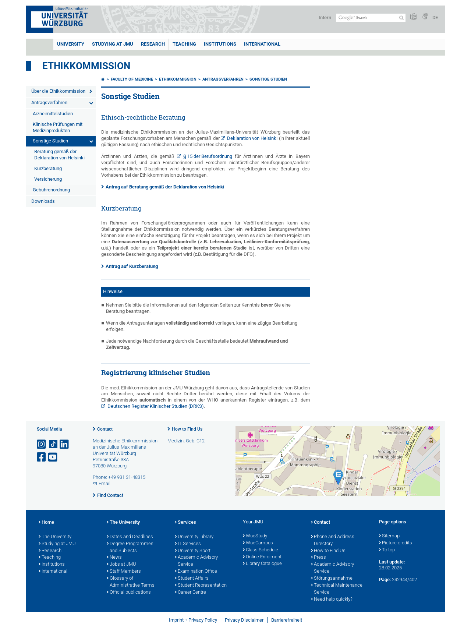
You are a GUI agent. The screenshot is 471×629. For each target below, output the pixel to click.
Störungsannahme (332, 578)
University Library (194, 537)
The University (55, 537)
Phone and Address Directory (332, 540)
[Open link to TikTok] (53, 444)
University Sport (192, 551)
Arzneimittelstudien (53, 113)
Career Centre (190, 592)
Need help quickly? (332, 599)
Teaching (184, 44)
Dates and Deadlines (130, 537)
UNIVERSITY (70, 44)
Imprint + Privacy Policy (193, 620)
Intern (325, 17)
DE (435, 17)
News (114, 557)
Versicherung (48, 179)
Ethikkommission (86, 65)
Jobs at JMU (121, 564)
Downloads (43, 201)
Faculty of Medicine (132, 79)
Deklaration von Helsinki (252, 138)
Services (185, 522)
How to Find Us (187, 429)
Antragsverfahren (49, 102)
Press (318, 557)
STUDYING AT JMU (112, 44)
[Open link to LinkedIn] (65, 444)
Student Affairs (192, 578)
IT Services (188, 544)
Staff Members (124, 571)
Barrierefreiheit (286, 620)
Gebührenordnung (51, 189)
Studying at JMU (57, 544)
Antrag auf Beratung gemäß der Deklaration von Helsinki (165, 187)
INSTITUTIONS (220, 44)
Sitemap (389, 536)
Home (46, 522)
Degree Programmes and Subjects (130, 547)
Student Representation (201, 585)
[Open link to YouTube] (53, 457)
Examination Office (196, 571)
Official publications (129, 592)
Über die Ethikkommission (58, 91)
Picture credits (395, 543)
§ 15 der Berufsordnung (207, 156)
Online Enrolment (262, 557)
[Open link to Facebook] (42, 457)
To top (387, 550)
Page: (385, 579)
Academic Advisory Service (196, 561)
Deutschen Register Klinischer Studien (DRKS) (155, 406)
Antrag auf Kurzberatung (132, 266)
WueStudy (255, 536)
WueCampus (258, 543)
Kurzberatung (48, 168)
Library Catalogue (262, 564)
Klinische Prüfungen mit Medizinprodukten (57, 127)
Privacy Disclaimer (244, 620)
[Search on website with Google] (371, 18)
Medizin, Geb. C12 (186, 441)
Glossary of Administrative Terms (131, 582)
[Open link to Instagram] (42, 444)
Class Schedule (260, 550)
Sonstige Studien (50, 141)
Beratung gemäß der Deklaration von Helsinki (59, 154)
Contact (105, 429)
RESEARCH (153, 44)
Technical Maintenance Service (336, 589)
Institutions (52, 564)
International (262, 44)
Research (50, 551)
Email (104, 483)
